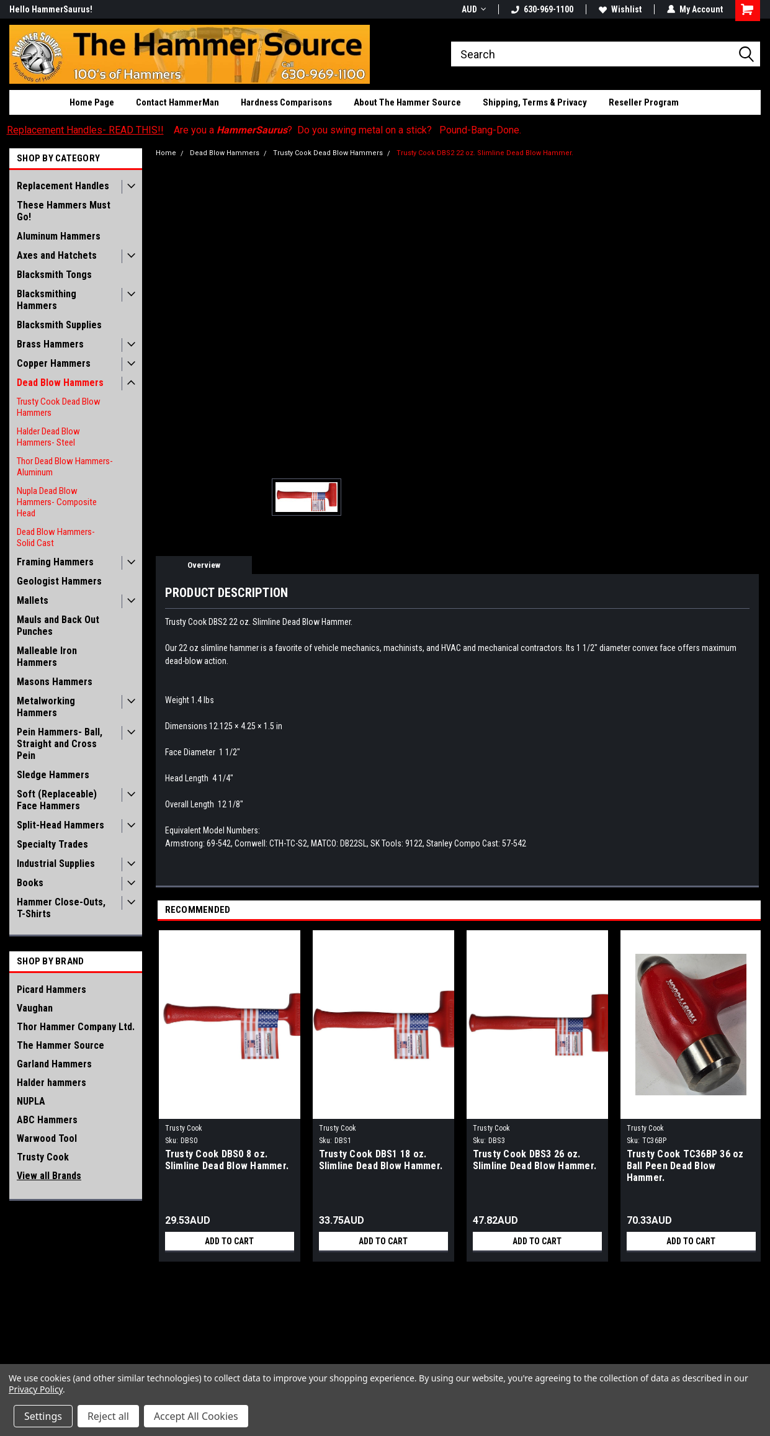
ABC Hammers (47, 1120)
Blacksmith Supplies (59, 325)
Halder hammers (51, 1082)
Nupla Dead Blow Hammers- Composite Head (57, 502)
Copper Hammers (54, 363)
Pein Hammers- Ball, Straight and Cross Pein (59, 743)
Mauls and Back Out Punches (58, 625)
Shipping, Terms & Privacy (535, 102)
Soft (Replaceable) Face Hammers (57, 800)
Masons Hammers (54, 682)
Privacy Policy (36, 1389)
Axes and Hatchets (57, 255)
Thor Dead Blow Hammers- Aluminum (65, 466)
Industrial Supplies (56, 863)
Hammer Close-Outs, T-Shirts (61, 908)
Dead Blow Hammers (60, 382)
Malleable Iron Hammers (47, 656)
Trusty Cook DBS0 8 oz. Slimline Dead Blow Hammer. (227, 1160)
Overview (203, 565)
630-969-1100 (542, 9)
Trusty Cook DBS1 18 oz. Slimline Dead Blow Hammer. (381, 1160)
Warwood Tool (47, 1138)
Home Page (91, 102)
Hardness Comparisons (286, 102)
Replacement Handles (63, 186)
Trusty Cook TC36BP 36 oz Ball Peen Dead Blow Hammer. (685, 1165)
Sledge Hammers (53, 775)
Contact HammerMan (177, 102)
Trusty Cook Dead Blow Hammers (59, 407)
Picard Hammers (51, 989)
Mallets (32, 600)
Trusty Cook (43, 1157)
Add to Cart (229, 1241)
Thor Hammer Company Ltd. (76, 1027)
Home (166, 153)
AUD (474, 9)
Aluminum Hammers (59, 236)
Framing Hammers (55, 562)
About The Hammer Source (407, 102)
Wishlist (620, 9)
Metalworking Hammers (46, 707)
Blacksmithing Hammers (46, 300)
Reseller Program (644, 102)
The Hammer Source (60, 1045)
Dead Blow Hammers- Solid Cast (56, 537)
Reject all (108, 1416)
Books (30, 883)
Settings (43, 1416)
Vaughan (35, 1008)
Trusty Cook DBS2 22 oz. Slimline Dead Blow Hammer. (484, 153)
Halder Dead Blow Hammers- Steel (48, 437)
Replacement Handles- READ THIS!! (85, 130)
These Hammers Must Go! (63, 211)
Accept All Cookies (196, 1416)
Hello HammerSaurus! (50, 9)
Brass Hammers (50, 344)
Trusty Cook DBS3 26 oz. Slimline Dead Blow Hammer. (535, 1160)
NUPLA (31, 1101)
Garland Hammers (54, 1064)
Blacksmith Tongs (54, 274)
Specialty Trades (52, 844)
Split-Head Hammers (60, 825)
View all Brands (49, 1176)
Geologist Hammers (59, 581)
